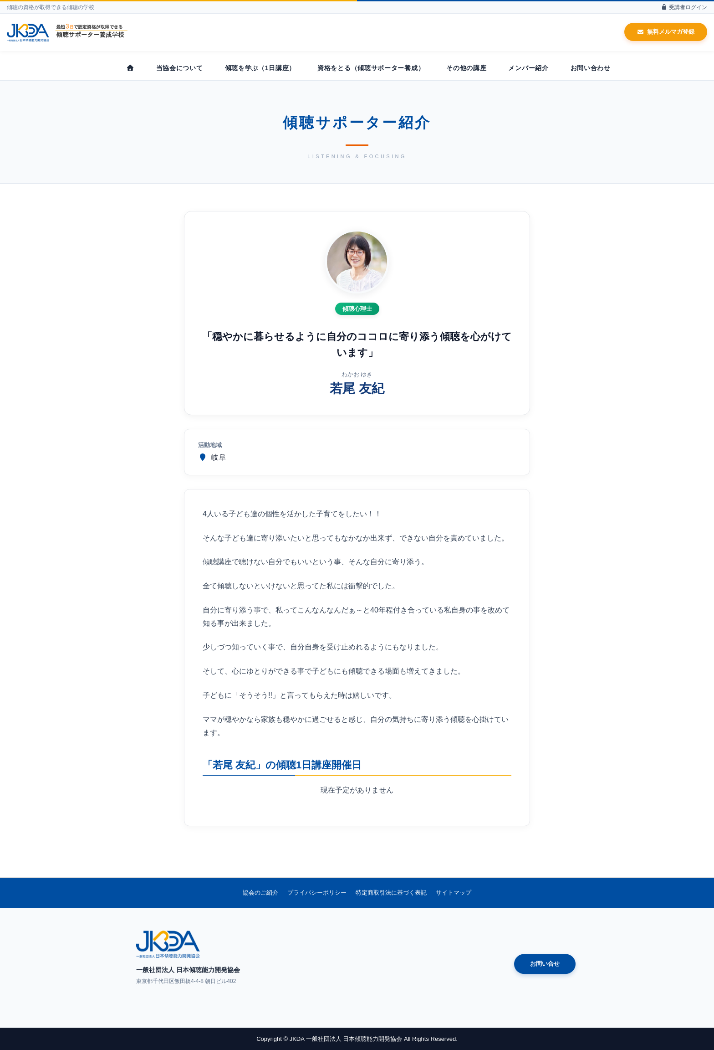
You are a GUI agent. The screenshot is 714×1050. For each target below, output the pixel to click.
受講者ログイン (684, 7)
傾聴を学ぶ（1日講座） (260, 68)
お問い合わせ (591, 68)
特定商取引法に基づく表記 (391, 892)
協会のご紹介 (260, 892)
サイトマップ (453, 892)
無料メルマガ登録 (665, 31)
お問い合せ (545, 964)
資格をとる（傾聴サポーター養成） (370, 68)
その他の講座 (466, 68)
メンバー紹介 (528, 68)
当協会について (179, 68)
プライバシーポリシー (317, 892)
